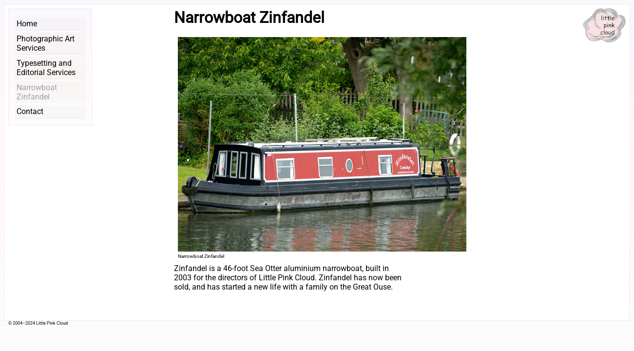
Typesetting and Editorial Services (46, 67)
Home (27, 23)
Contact (30, 111)
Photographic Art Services (46, 43)
